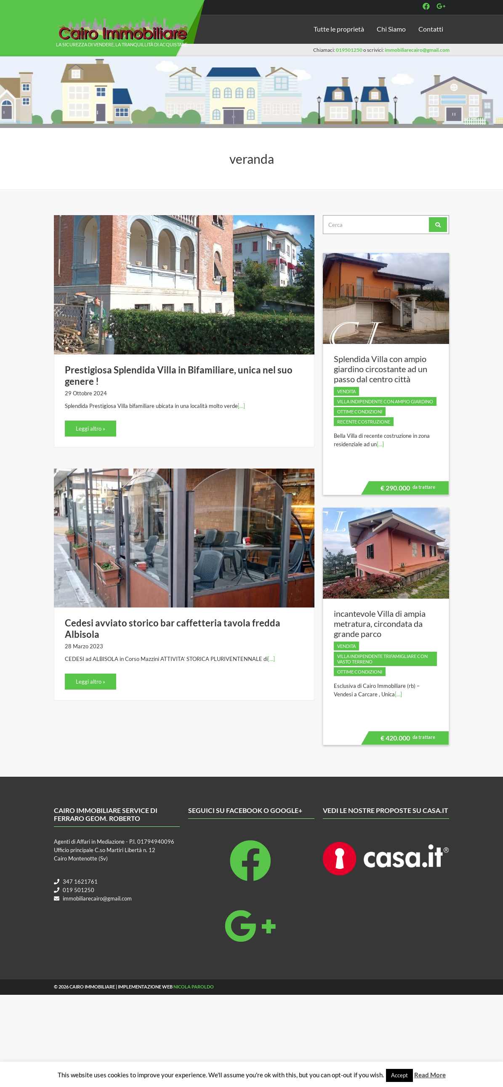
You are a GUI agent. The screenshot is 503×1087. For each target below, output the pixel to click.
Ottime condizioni (359, 411)
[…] (241, 405)
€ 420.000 (406, 739)
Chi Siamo (391, 29)
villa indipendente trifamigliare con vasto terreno (382, 658)
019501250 (349, 50)
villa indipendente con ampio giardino (385, 401)
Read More (430, 1075)
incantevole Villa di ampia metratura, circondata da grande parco (380, 623)
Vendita (346, 391)
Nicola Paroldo (193, 986)
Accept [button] (399, 1075)
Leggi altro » (90, 428)
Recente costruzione (363, 421)
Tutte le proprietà (339, 29)
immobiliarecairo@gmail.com (417, 50)
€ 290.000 (406, 489)
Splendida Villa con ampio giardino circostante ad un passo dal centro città (380, 369)
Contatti (430, 29)
